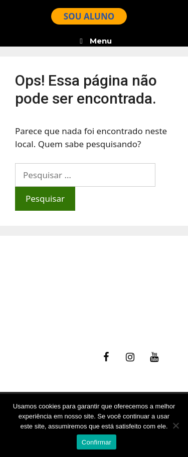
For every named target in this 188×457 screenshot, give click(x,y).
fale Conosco (45, 282)
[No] (175, 425)
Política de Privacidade (65, 320)
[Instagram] (130, 357)
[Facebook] (106, 357)
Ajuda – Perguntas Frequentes (80, 294)
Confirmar (96, 442)
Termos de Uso (50, 307)
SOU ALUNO (89, 16)
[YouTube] (154, 357)
